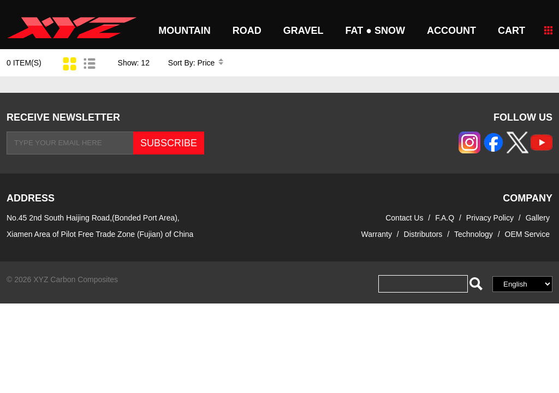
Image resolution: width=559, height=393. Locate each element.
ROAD (247, 30)
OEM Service (527, 234)
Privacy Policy (491, 217)
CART (511, 30)
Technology (473, 234)
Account (451, 30)
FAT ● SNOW (375, 30)
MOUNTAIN (184, 30)
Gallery (538, 217)
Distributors (423, 234)
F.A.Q (444, 217)
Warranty (376, 234)
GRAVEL (303, 30)
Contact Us (404, 217)
